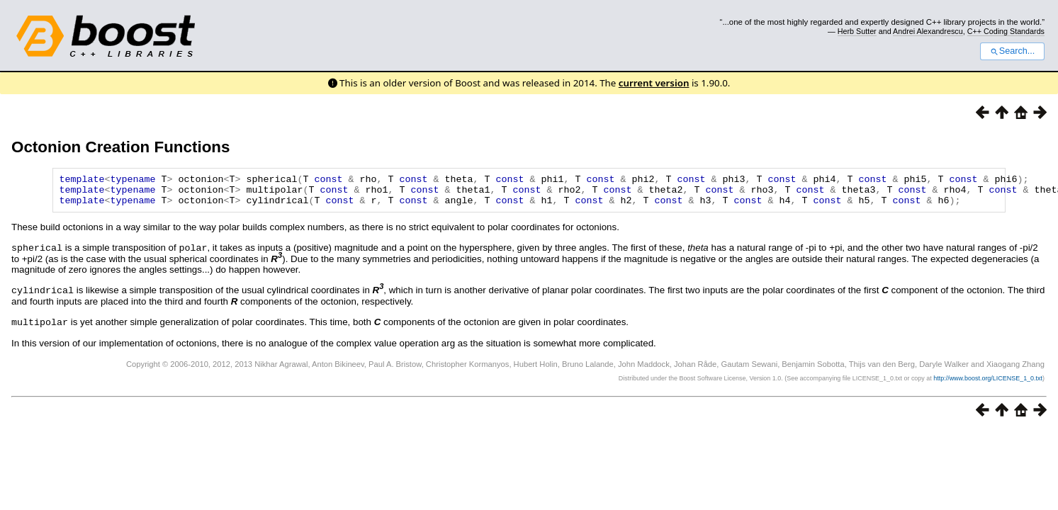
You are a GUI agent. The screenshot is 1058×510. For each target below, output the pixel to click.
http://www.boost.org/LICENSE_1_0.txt (987, 382)
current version (654, 82)
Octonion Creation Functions (120, 147)
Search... (1012, 51)
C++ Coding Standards (1006, 31)
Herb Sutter (857, 31)
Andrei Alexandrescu (928, 31)
